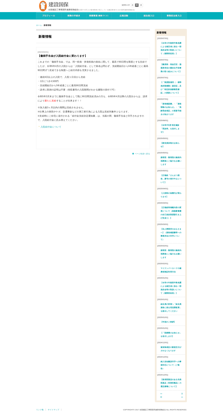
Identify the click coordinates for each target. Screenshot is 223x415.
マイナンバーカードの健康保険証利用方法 (171, 270)
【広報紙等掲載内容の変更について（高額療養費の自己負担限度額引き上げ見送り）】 (171, 212)
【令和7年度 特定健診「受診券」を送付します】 (170, 128)
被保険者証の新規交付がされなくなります (171, 349)
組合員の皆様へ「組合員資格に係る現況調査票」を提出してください (171, 307)
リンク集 (40, 410)
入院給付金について (51, 127)
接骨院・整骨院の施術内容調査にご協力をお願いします (171, 160)
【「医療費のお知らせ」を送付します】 (171, 334)
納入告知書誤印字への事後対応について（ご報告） (171, 365)
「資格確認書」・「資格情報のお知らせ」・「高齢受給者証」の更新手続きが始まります (171, 109)
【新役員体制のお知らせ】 (170, 145)
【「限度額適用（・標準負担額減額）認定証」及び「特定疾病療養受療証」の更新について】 (171, 87)
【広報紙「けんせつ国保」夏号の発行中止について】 (171, 178)
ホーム (39, 25)
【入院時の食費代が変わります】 (171, 195)
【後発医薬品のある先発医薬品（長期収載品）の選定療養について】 (171, 383)
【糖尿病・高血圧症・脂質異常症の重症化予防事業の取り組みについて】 (171, 67)
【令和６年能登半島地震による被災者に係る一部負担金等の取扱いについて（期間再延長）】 (171, 48)
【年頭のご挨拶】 (168, 322)
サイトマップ (53, 410)
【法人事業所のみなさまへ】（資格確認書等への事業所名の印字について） (171, 234)
